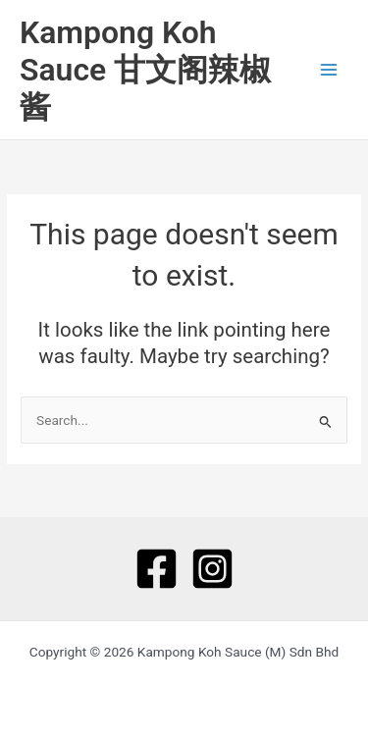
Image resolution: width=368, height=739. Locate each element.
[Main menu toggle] (329, 70)
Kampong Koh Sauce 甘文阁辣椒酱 (145, 70)
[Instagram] (212, 569)
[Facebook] (156, 569)
